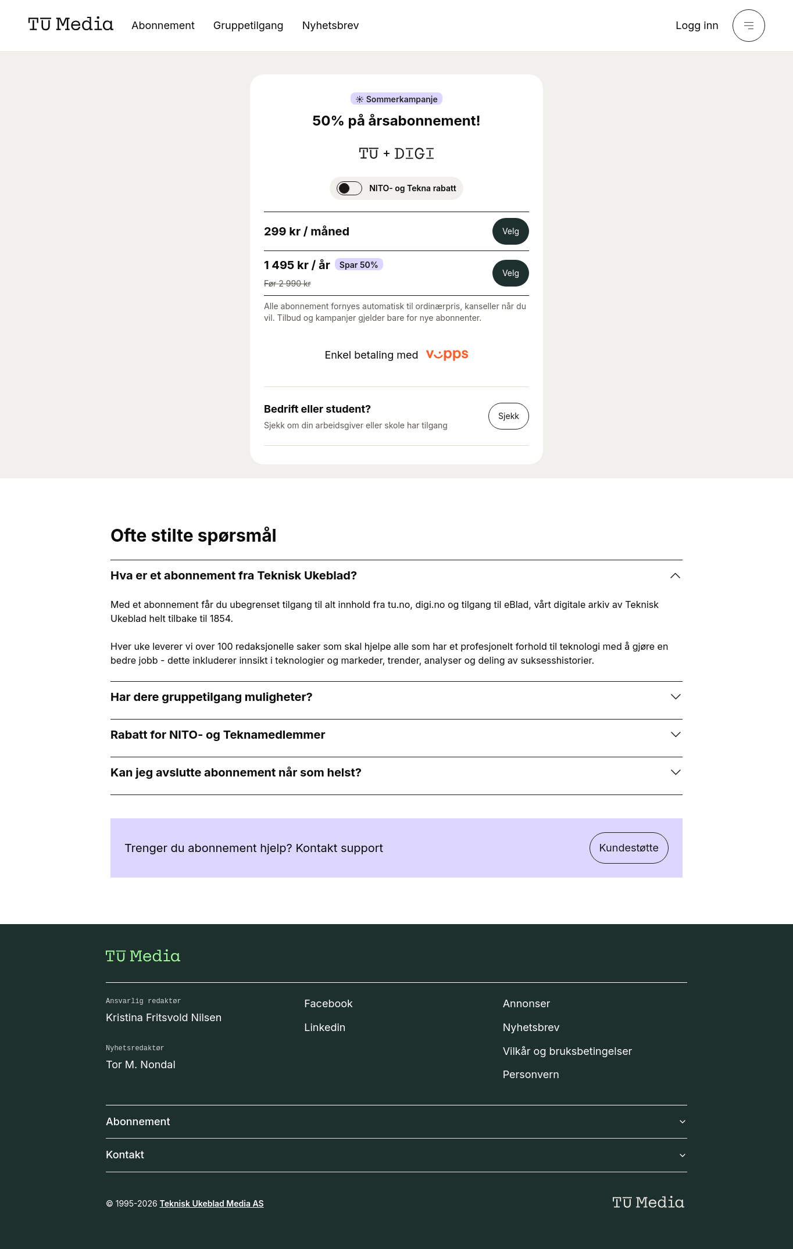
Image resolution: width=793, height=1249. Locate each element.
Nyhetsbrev (330, 25)
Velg (510, 231)
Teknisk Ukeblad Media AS (212, 1203)
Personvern (531, 1074)
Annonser (527, 1003)
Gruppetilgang (248, 25)
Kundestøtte (629, 848)
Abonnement (163, 25)
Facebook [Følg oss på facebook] (328, 1003)
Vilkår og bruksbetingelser (568, 1051)
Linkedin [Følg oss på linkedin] (324, 1027)
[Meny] (749, 25)
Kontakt (396, 1154)
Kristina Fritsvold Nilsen (164, 1017)
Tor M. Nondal (141, 1064)
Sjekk (508, 416)
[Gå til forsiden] (143, 955)
